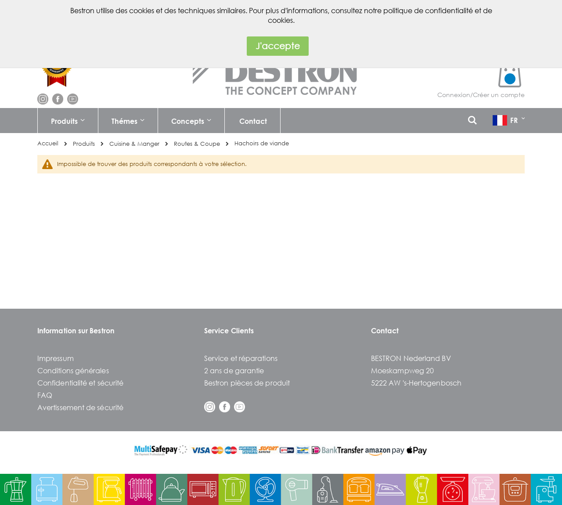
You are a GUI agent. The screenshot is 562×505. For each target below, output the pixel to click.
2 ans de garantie (234, 370)
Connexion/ (455, 94)
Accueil (47, 143)
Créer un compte (499, 94)
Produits (84, 144)
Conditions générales (73, 370)
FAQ (44, 395)
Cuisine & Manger (134, 144)
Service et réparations (240, 358)
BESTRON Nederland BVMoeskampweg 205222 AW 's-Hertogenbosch (416, 370)
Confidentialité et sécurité (80, 382)
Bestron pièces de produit (247, 382)
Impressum (55, 358)
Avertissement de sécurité (80, 407)
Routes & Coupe (197, 144)
